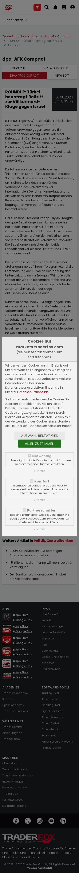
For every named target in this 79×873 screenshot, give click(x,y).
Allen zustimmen (39, 443)
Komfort (41, 481)
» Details (39, 471)
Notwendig (41, 456)
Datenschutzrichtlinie (33, 392)
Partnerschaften (41, 510)
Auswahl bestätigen (39, 435)
